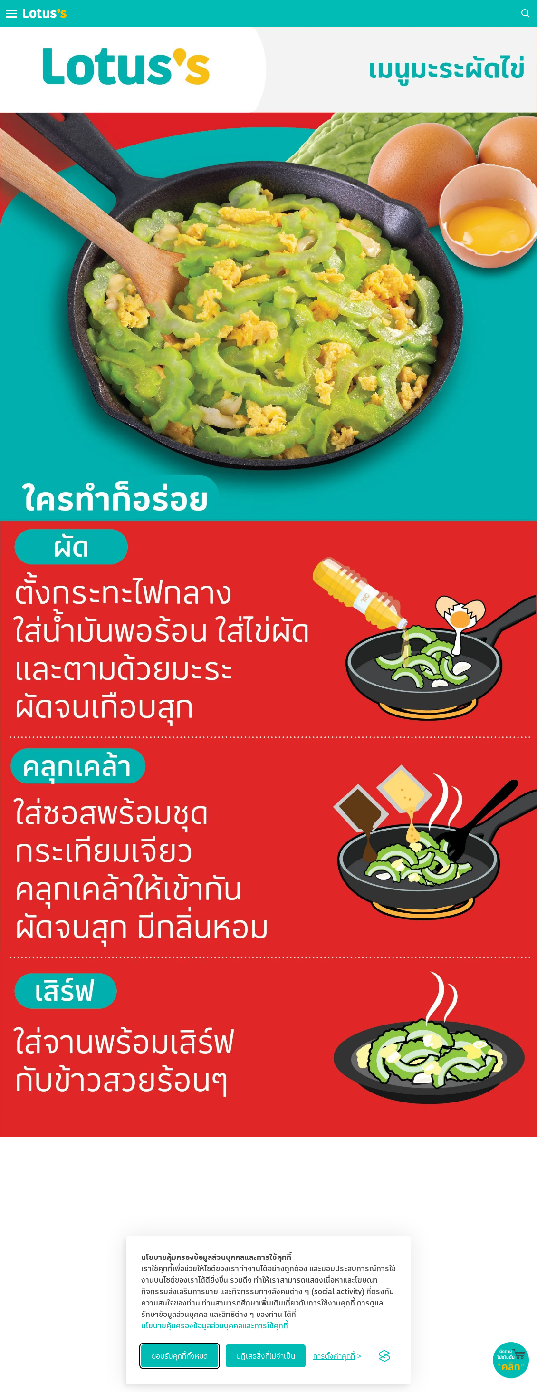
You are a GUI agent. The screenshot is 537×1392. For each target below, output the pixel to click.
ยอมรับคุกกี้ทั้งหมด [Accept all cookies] (180, 1356)
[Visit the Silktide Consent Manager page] (384, 1355)
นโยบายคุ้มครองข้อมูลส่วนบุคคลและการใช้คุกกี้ (214, 1325)
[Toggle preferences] (337, 1356)
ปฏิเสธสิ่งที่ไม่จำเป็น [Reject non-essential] (265, 1356)
